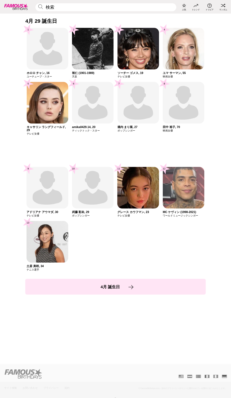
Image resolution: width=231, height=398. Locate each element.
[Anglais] (181, 376)
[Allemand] (224, 376)
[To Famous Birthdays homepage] (16, 6)
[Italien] (215, 376)
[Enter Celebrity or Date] (105, 7)
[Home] (59, 374)
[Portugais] (198, 376)
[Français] (207, 376)
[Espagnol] (189, 376)
